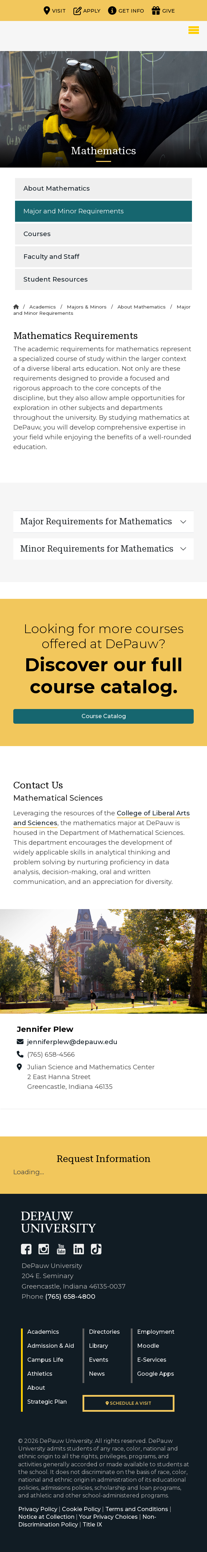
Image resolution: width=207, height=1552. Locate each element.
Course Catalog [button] (103, 716)
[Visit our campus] (55, 10)
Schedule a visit (128, 1403)
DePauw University (45, 36)
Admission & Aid (50, 1345)
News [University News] (97, 1373)
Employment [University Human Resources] (155, 1331)
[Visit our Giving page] (163, 10)
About (36, 1387)
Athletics (39, 1373)
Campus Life (45, 1359)
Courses (37, 234)
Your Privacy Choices (108, 1517)
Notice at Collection (46, 1517)
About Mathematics (56, 188)
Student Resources (55, 279)
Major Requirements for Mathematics (96, 521)
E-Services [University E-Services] (151, 1359)
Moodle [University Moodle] (148, 1345)
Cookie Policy (81, 1509)
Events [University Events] (98, 1359)
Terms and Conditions (136, 1509)
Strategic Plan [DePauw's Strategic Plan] (47, 1401)
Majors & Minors (87, 307)
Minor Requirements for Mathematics (96, 549)
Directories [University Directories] (104, 1331)
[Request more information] (126, 10)
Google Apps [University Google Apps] (155, 1373)
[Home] (16, 307)
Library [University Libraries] (98, 1345)
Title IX (92, 1524)
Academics (42, 307)
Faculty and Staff (51, 257)
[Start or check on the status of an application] (86, 10)
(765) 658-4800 (70, 1296)
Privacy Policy (37, 1509)
